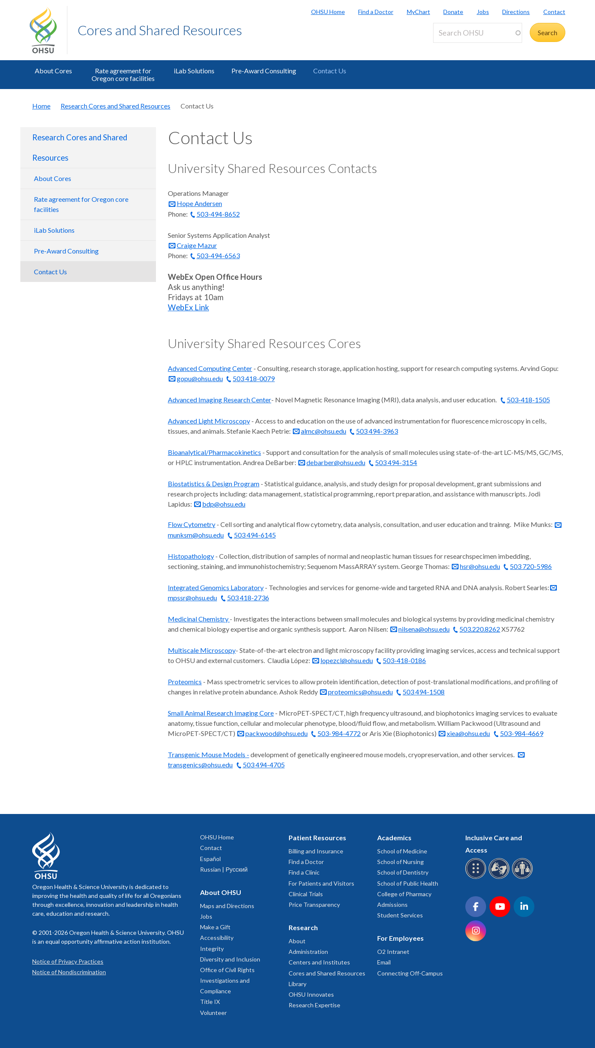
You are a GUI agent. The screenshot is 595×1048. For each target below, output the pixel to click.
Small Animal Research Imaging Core (221, 713)
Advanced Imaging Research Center (219, 400)
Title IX (210, 1001)
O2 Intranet (393, 951)
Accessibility (217, 937)
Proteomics (185, 681)
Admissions (392, 904)
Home (41, 106)
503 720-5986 (531, 566)
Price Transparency (314, 904)
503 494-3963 (377, 431)
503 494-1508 (424, 692)
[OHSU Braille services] (477, 877)
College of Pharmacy (404, 893)
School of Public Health (407, 883)
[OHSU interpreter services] (523, 877)
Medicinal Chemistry (199, 619)
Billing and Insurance (316, 851)
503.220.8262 (479, 629)
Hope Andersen (199, 203)
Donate (453, 11)
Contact (554, 11)
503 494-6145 (255, 535)
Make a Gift (215, 927)
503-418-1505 (528, 400)
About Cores (53, 71)
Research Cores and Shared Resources (115, 106)
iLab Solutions (194, 71)
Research (303, 927)
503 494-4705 (264, 765)
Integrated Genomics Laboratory (216, 587)
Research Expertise (314, 1005)
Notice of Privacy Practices (67, 961)
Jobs (483, 11)
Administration (308, 951)
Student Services (400, 915)
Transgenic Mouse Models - (208, 754)
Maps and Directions (227, 905)
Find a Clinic (304, 872)
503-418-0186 (404, 660)
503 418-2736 (248, 598)
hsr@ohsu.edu (480, 566)
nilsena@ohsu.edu (424, 629)
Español (210, 858)
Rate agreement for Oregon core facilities (123, 74)
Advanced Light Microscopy (209, 421)
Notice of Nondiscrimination (69, 972)
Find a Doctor (375, 11)
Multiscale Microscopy (202, 650)
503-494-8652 (218, 214)
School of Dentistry (402, 872)
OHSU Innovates (311, 994)
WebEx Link (188, 307)
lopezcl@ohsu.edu (346, 660)
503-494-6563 (218, 255)
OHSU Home (328, 11)
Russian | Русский (223, 869)
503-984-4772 (339, 733)
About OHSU (220, 892)
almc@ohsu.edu (323, 431)
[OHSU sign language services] (500, 877)
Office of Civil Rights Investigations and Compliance (227, 980)
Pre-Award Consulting (263, 71)
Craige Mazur (197, 245)
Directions (516, 11)
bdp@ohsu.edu (223, 504)
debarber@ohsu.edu (335, 462)
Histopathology (191, 556)
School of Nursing (400, 861)
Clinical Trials (306, 893)
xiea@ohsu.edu (468, 733)
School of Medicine (402, 851)
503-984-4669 (521, 733)
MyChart (418, 11)
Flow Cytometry (191, 524)
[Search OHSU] (477, 33)
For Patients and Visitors (321, 883)
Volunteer (213, 1012)
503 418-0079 (254, 378)
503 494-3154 (396, 462)
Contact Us (329, 71)
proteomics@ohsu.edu (360, 692)
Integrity (212, 948)
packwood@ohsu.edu (276, 733)
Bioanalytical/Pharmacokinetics (214, 452)
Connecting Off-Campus (410, 973)
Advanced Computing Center (210, 368)
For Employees (400, 938)
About (297, 941)
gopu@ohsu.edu (200, 378)
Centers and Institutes (319, 962)
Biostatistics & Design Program (213, 483)
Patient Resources (317, 837)
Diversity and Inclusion (230, 959)
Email (384, 962)
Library (297, 983)
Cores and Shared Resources (160, 30)
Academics (394, 837)
